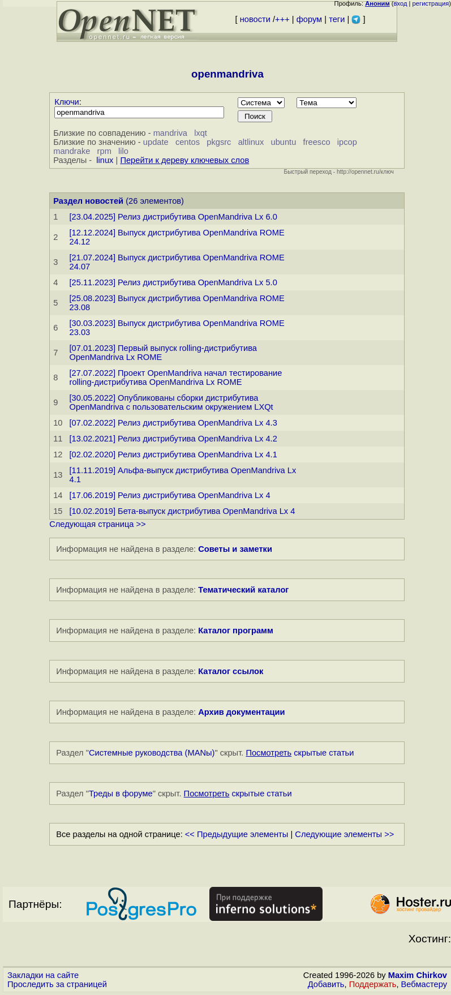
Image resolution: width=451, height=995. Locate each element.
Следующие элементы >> (344, 834)
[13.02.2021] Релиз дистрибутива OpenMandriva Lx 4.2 (173, 438)
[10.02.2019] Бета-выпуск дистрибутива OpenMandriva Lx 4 (182, 511)
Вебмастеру (424, 984)
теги (337, 19)
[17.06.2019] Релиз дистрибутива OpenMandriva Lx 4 (170, 495)
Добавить (326, 984)
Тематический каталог (243, 589)
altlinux (251, 142)
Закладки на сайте (43, 975)
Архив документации (241, 712)
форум (309, 19)
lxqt (200, 133)
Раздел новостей (88, 200)
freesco (316, 142)
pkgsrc (219, 142)
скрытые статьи (300, 752)
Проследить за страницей (57, 984)
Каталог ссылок (230, 671)
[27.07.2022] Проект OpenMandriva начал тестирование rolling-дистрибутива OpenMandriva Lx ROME (176, 377)
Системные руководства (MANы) (152, 752)
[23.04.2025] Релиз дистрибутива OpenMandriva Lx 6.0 (173, 216)
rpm (104, 151)
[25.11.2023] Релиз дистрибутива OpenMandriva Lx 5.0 (173, 282)
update (156, 142)
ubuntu (284, 142)
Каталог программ (235, 630)
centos (187, 142)
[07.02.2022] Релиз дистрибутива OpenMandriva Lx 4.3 (173, 422)
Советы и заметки (235, 549)
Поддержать (373, 984)
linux (104, 160)
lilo (123, 151)
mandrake (71, 151)
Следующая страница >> (97, 524)
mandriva (170, 133)
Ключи (66, 101)
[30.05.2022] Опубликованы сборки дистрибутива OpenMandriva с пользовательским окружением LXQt (171, 402)
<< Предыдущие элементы (237, 834)
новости (255, 19)
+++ (282, 19)
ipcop (347, 142)
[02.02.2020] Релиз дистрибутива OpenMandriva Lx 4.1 (173, 454)
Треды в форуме (121, 793)
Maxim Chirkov (417, 975)
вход (400, 3)
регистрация (431, 3)
